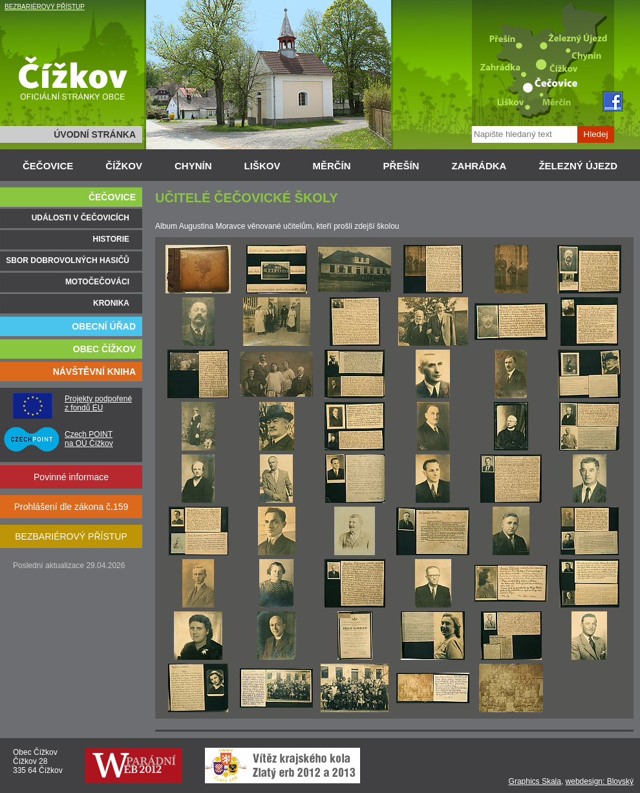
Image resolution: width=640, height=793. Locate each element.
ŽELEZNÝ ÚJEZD (578, 165)
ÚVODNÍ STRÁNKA (95, 134)
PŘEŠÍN (401, 165)
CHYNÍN (193, 165)
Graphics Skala (535, 781)
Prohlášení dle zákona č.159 (71, 507)
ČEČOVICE (48, 165)
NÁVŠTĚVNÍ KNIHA (94, 371)
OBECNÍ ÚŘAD (104, 326)
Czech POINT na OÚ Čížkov (89, 439)
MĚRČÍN (331, 165)
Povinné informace (71, 477)
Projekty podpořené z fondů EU (98, 403)
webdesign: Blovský (600, 781)
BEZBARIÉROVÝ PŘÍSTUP (45, 6)
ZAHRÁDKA (478, 165)
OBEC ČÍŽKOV (104, 349)
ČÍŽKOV (123, 165)
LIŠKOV (262, 165)
